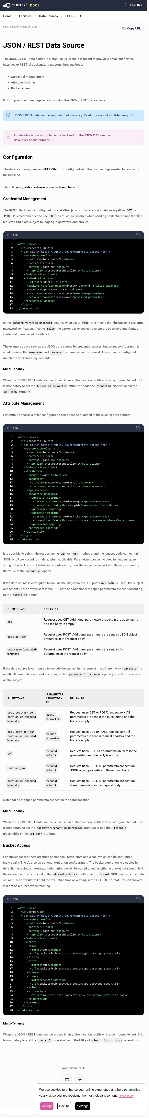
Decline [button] (64, 1106)
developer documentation (34, 140)
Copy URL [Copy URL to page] (131, 28)
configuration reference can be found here (47, 187)
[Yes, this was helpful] (67, 1079)
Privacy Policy (128, 1095)
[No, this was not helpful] (80, 1079)
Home (7, 16)
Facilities (25, 16)
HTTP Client (53, 169)
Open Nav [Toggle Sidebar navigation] (132, 5)
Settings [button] (82, 1106)
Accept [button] (47, 1106)
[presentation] (21, 5)
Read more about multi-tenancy (108, 115)
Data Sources (48, 16)
